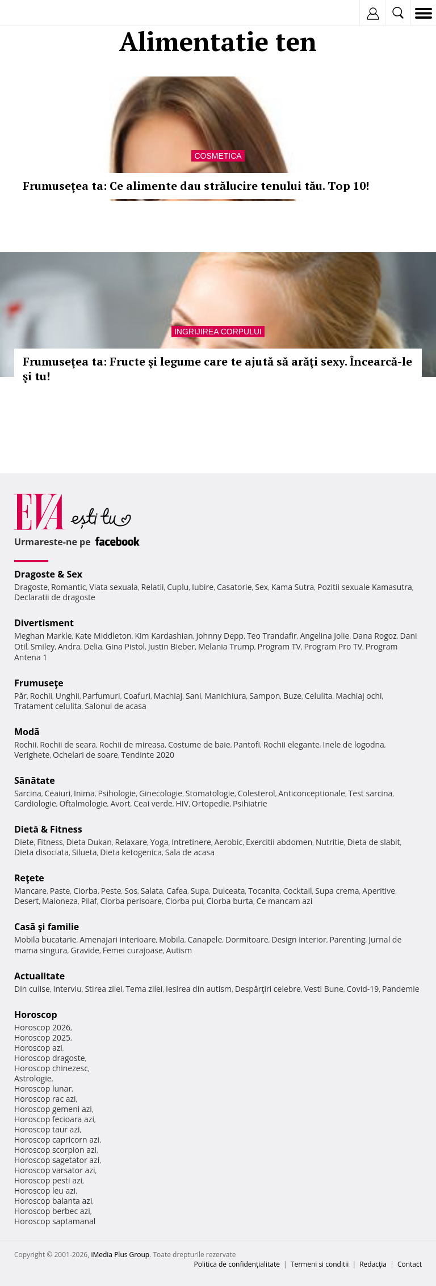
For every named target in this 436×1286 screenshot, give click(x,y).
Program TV (278, 646)
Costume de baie (199, 744)
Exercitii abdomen (279, 842)
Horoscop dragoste (49, 1057)
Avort (120, 803)
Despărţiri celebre (268, 988)
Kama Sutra (292, 587)
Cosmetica (217, 155)
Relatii (152, 587)
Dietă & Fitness (48, 829)
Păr (20, 695)
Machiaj (168, 695)
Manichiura (225, 695)
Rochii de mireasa (132, 744)
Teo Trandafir (272, 635)
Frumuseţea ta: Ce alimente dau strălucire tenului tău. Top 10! (196, 185)
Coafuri (136, 695)
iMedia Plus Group (120, 1254)
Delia (92, 646)
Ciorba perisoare (131, 900)
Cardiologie (35, 803)
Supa (200, 890)
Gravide (84, 950)
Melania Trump (226, 646)
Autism (179, 950)
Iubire (202, 587)
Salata (152, 890)
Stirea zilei (103, 988)
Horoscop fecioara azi (54, 1119)
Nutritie (330, 842)
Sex (261, 587)
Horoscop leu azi (45, 1190)
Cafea (176, 890)
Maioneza (60, 900)
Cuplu (177, 587)
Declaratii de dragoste (54, 597)
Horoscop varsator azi (54, 1170)
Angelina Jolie (324, 635)
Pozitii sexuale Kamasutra (364, 587)
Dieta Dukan (88, 842)
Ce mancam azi (285, 900)
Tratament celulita (48, 706)
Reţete (29, 878)
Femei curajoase (133, 950)
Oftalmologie (83, 803)
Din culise (32, 988)
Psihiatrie (250, 803)
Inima (84, 793)
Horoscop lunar (43, 1088)
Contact (409, 1264)
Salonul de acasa (115, 706)
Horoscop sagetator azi (56, 1160)
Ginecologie (160, 793)
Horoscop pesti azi (48, 1180)
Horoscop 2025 (42, 1037)
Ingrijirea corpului (218, 331)
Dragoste (31, 587)
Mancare (30, 890)
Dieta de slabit (373, 842)
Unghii (67, 695)
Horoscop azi (38, 1047)
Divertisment (44, 623)
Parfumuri (101, 695)
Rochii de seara (68, 744)
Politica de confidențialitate (237, 1264)
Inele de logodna (353, 744)
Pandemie (401, 988)
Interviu (67, 988)
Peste (111, 890)
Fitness (50, 842)
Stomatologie (210, 793)
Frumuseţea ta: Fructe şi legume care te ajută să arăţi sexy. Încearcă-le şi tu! (217, 369)
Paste (60, 890)
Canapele (204, 939)
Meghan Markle (43, 635)
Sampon (264, 695)
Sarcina (27, 793)
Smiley (43, 646)
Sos (130, 890)
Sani (194, 695)
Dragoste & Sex (48, 574)
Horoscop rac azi (45, 1098)
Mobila (171, 939)
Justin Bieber (171, 646)
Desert (26, 900)
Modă (27, 731)
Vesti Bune (323, 988)
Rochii (41, 695)
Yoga (159, 842)
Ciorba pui (184, 900)
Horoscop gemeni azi (53, 1109)
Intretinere (191, 842)
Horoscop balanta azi (53, 1200)
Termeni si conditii (320, 1264)
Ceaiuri (58, 793)
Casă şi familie (46, 926)
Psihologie (117, 793)
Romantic (68, 587)
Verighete (31, 754)
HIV (182, 803)
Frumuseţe (39, 683)
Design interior (298, 939)
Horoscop (35, 1014)
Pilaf (89, 900)
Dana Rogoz (375, 635)
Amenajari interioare (117, 939)
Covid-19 (363, 988)
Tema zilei (143, 988)
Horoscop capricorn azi (56, 1139)
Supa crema (337, 890)
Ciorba (85, 890)
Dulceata (228, 890)
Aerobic (228, 842)
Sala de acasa (190, 852)
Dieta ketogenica (131, 852)
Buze (292, 695)
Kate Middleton (103, 635)
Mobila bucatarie (45, 939)
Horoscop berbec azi (52, 1211)
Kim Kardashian (163, 635)
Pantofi (246, 744)
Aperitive (378, 890)
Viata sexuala (113, 587)
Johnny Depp (220, 635)
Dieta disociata (41, 852)
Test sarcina (371, 793)
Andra (69, 646)
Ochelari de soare (85, 754)
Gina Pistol (125, 646)
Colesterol (256, 793)
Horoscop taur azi (46, 1129)
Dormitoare (247, 939)
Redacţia (373, 1264)
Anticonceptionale (311, 793)
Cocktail (297, 890)
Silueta (84, 852)
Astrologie (33, 1078)
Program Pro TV (333, 646)
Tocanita (264, 890)
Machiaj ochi (359, 695)
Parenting (347, 939)
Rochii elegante (291, 744)
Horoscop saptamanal (54, 1221)
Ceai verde (153, 803)
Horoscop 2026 (42, 1027)
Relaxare (131, 842)
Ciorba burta (230, 900)
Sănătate (34, 780)
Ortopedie (210, 803)
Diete (23, 842)
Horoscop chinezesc (51, 1068)
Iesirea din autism (199, 988)
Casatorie (234, 587)
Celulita (319, 695)
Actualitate (39, 976)
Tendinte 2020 (147, 754)
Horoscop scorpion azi (55, 1149)
